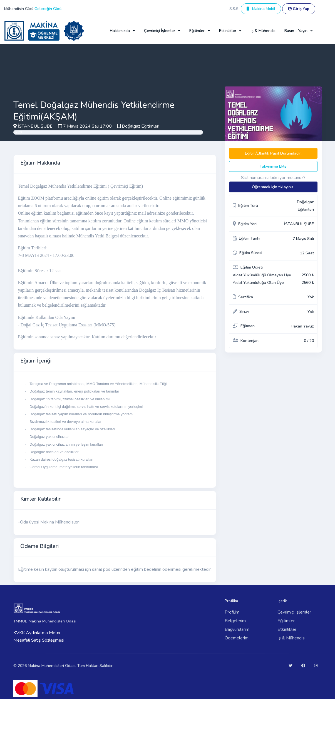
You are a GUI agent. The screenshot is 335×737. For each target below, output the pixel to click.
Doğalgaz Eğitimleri (140, 126)
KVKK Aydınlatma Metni (36, 633)
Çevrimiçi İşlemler (294, 612)
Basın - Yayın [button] (295, 30)
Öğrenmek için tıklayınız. (273, 187)
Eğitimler (286, 621)
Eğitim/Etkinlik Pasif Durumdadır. (273, 153)
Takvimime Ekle (273, 166)
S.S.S (234, 8)
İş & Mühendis (263, 30)
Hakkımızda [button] (120, 30)
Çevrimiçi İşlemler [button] (159, 30)
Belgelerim (235, 621)
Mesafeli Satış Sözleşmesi (38, 640)
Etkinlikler (286, 629)
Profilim (232, 612)
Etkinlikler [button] (227, 30)
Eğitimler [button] (197, 30)
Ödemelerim (237, 638)
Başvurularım (237, 629)
